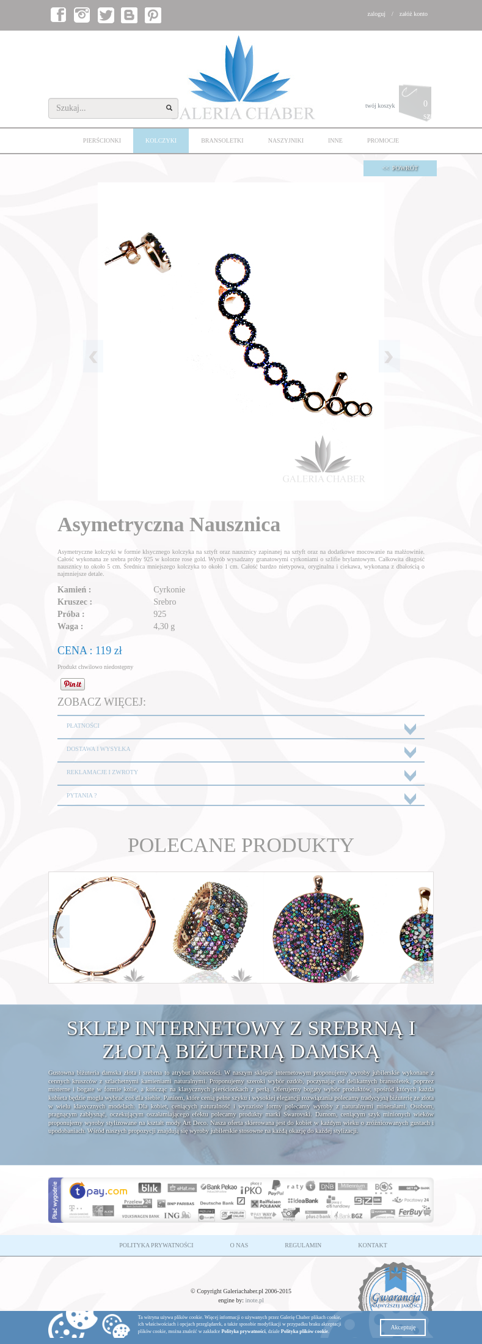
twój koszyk (399, 106)
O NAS (239, 1245)
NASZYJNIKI (286, 140)
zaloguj (376, 13)
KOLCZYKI (161, 140)
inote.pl (255, 1300)
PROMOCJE (383, 140)
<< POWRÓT (400, 168)
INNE (335, 140)
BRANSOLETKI (222, 140)
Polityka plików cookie (304, 1331)
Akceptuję (402, 1327)
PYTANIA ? (82, 795)
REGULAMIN (303, 1245)
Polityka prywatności (243, 1331)
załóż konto (414, 13)
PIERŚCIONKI (102, 140)
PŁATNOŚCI (83, 725)
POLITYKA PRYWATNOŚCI (156, 1245)
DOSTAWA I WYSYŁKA (99, 748)
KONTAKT (372, 1245)
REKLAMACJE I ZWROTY (102, 772)
